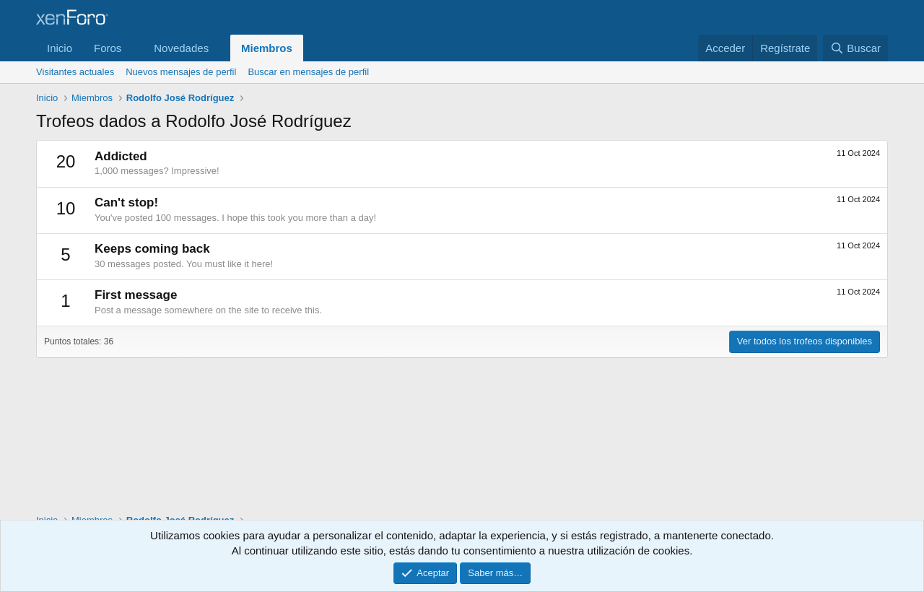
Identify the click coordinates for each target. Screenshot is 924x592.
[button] (133, 48)
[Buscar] (855, 48)
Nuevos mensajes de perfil (181, 71)
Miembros (266, 48)
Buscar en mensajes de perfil (308, 71)
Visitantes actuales (75, 71)
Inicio (59, 48)
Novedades (181, 48)
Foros (107, 48)
